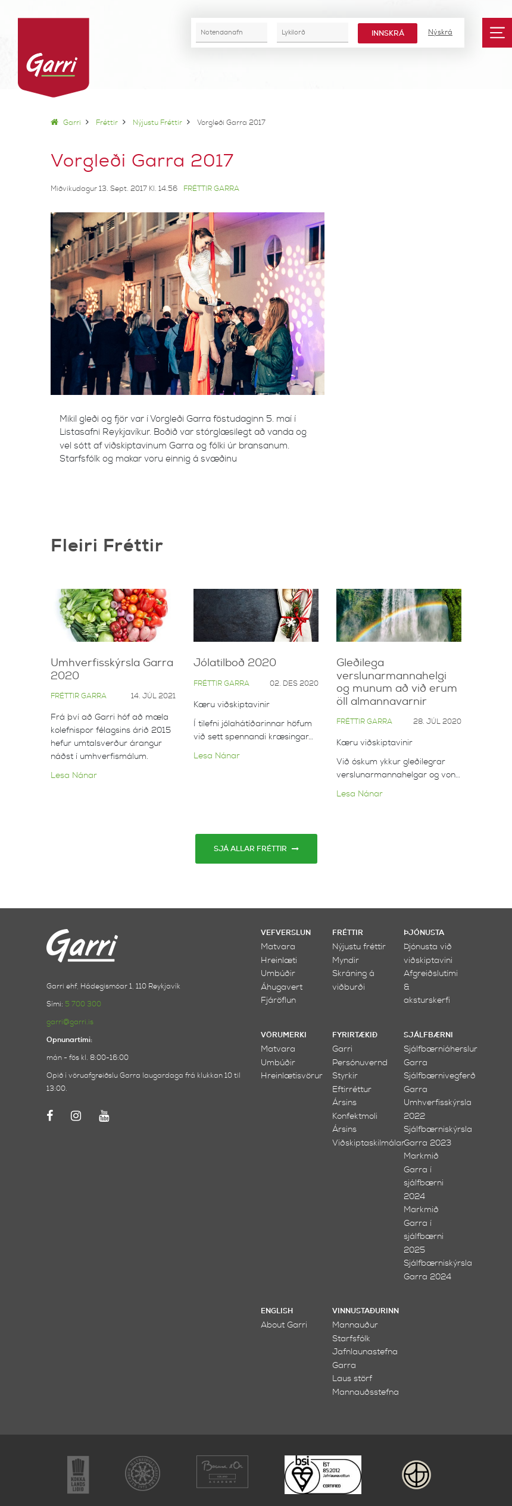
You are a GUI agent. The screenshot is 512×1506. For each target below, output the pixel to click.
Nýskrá (440, 32)
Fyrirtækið (354, 1035)
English (277, 1311)
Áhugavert (281, 987)
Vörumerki (284, 1035)
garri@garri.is (69, 1022)
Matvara (278, 947)
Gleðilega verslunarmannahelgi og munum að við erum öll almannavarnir (396, 681)
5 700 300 (83, 1004)
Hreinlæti (279, 960)
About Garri (284, 1325)
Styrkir (345, 1076)
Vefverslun (286, 932)
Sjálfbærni (428, 1035)
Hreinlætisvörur (292, 1076)
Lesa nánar (74, 775)
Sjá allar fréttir (256, 849)
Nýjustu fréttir (157, 122)
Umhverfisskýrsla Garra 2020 (112, 669)
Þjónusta (424, 932)
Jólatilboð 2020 (234, 662)
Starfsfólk (351, 1339)
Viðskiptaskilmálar (368, 1143)
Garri (66, 122)
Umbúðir (278, 973)
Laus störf (352, 1378)
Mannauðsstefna (365, 1392)
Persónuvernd (360, 1063)
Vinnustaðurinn (365, 1311)
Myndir (345, 960)
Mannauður (355, 1325)
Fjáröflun (278, 1000)
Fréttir (107, 122)
